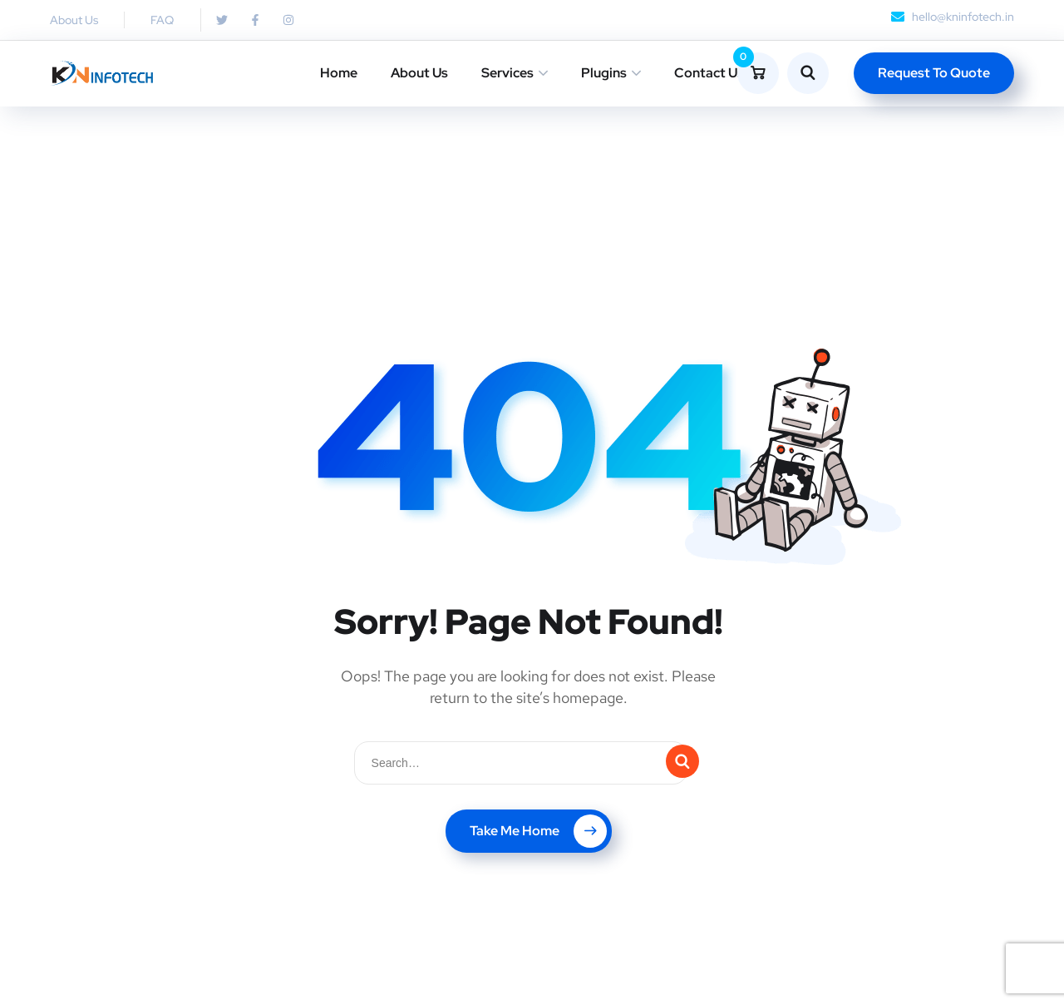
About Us (419, 73)
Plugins (604, 73)
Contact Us (709, 73)
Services (507, 73)
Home (338, 73)
